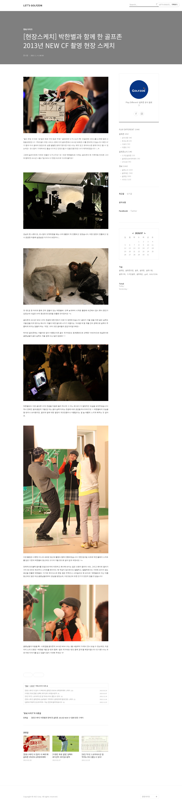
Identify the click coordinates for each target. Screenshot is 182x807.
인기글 (129, 193)
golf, (146, 274)
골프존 (124, 134)
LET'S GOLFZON (32, 5)
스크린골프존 (128, 155)
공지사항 (127, 137)
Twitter (133, 211)
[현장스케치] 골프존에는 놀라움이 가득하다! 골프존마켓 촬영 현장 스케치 (49, 699)
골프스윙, (149, 270)
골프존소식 (125, 151)
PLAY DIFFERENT (129, 129)
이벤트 (126, 147)
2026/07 (139, 233)
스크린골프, (131, 274)
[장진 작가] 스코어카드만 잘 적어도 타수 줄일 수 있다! (42, 696)
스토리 (126, 144)
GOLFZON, (153, 274)
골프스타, (122, 274)
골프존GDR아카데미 (131, 158)
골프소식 (127, 170)
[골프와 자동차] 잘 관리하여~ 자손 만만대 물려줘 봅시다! (43, 702)
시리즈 (32, 686)
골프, (137, 270)
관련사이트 (146, 796)
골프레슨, (140, 274)
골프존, (142, 270)
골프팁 (126, 176)
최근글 (121, 193)
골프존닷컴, (129, 270)
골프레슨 (127, 173)
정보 (26, 686)
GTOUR (126, 162)
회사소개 (127, 141)
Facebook (123, 211)
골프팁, (121, 270)
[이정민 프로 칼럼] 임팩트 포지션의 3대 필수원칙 (41, 693)
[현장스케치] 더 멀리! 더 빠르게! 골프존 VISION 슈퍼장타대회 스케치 (47, 690)
